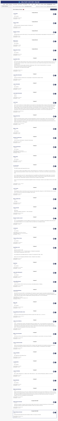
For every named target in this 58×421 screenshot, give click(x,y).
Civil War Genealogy (18, 6)
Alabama (22, 6)
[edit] (55, 14)
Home (14, 6)
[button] (28, 13)
